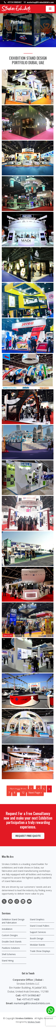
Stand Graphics (37, 919)
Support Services (38, 932)
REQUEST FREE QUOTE (28, 836)
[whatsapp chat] (50, 1010)
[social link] (4, 901)
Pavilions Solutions (11, 947)
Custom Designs (10, 935)
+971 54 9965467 (31, 995)
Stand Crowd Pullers (39, 925)
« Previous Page (17, 789)
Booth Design (36, 938)
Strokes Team (34, 1021)
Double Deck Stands (12, 941)
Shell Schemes (9, 954)
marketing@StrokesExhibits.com (32, 1003)
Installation (7, 928)
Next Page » (35, 792)
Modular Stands (37, 944)
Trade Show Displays (40, 951)
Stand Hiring (7, 960)
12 (23, 792)
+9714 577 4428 (30, 999)
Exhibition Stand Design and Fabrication (13, 921)
